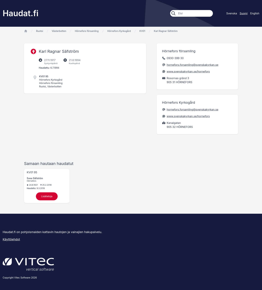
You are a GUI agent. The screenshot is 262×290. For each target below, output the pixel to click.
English (254, 13)
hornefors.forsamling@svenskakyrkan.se (192, 64)
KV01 (142, 31)
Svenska (231, 13)
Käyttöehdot (11, 239)
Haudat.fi (20, 13)
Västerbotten (59, 31)
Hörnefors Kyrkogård (119, 31)
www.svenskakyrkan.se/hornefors (188, 71)
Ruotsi (39, 31)
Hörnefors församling (87, 31)
